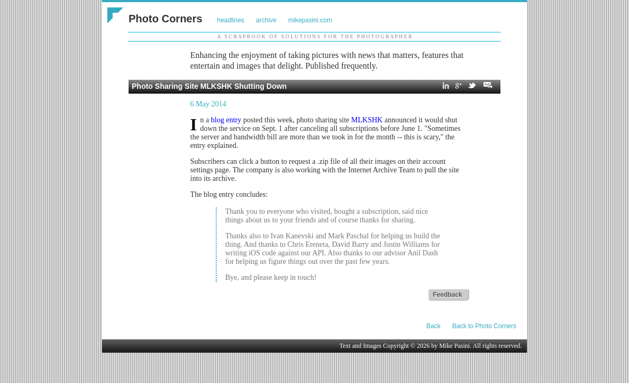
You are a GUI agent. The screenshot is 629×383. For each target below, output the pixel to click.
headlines (230, 20)
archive (266, 20)
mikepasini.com (310, 20)
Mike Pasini (454, 345)
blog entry (226, 120)
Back (434, 326)
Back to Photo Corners (484, 326)
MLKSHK (366, 120)
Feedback (447, 294)
